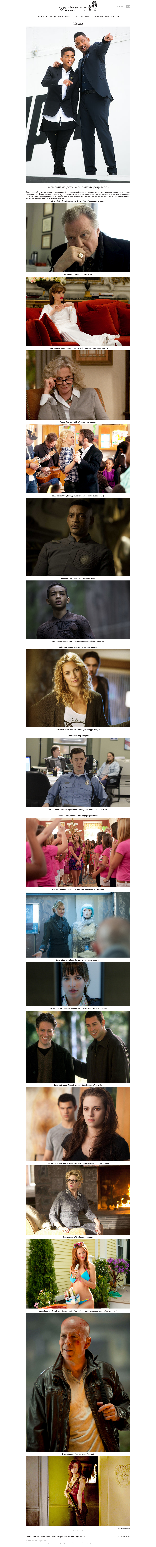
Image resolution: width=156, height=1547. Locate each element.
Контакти (126, 1537)
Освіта (76, 16)
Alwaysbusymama (39, 1541)
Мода (60, 16)
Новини (40, 16)
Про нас (119, 1537)
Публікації (51, 16)
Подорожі (110, 16)
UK (118, 16)
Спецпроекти (97, 16)
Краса (68, 16)
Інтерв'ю (85, 16)
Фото (78, 23)
